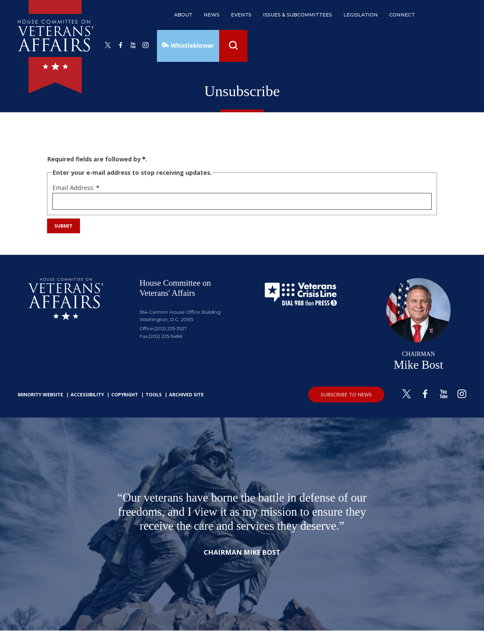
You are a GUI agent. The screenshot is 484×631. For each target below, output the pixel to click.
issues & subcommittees (297, 15)
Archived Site (186, 394)
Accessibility (87, 394)
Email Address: (75, 188)
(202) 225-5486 (165, 336)
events (241, 15)
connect (402, 15)
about (183, 15)
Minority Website (40, 394)
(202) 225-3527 (170, 328)
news (211, 15)
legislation (361, 15)
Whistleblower (191, 45)
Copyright (124, 394)
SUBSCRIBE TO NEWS (346, 394)
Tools (154, 394)
